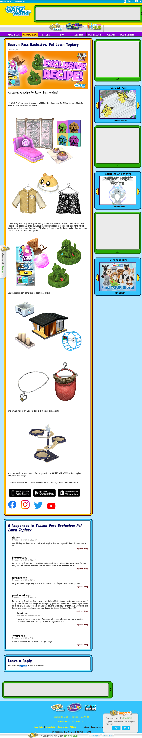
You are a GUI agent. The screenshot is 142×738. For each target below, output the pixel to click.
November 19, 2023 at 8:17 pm (24, 560)
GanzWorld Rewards (61, 717)
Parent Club (94, 27)
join (136, 1)
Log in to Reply (82, 549)
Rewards (55, 27)
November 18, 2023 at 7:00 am (28, 616)
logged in (23, 665)
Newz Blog (14, 34)
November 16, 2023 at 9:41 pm (24, 598)
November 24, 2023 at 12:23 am (24, 540)
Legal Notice (38, 727)
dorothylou (14, 50)
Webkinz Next (29, 34)
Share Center (127, 34)
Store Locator (120, 293)
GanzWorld (85, 717)
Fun (62, 34)
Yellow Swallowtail (120, 120)
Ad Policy (73, 727)
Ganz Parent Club (78, 722)
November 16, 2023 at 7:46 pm (24, 638)
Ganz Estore (20, 1)
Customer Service (97, 727)
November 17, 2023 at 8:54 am (24, 580)
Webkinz (75, 717)
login (130, 1)
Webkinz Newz (74, 27)
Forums (111, 34)
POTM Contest (119, 207)
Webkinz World (5, 1)
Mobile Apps (94, 34)
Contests (78, 34)
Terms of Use (62, 727)
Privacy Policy (50, 727)
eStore (46, 34)
